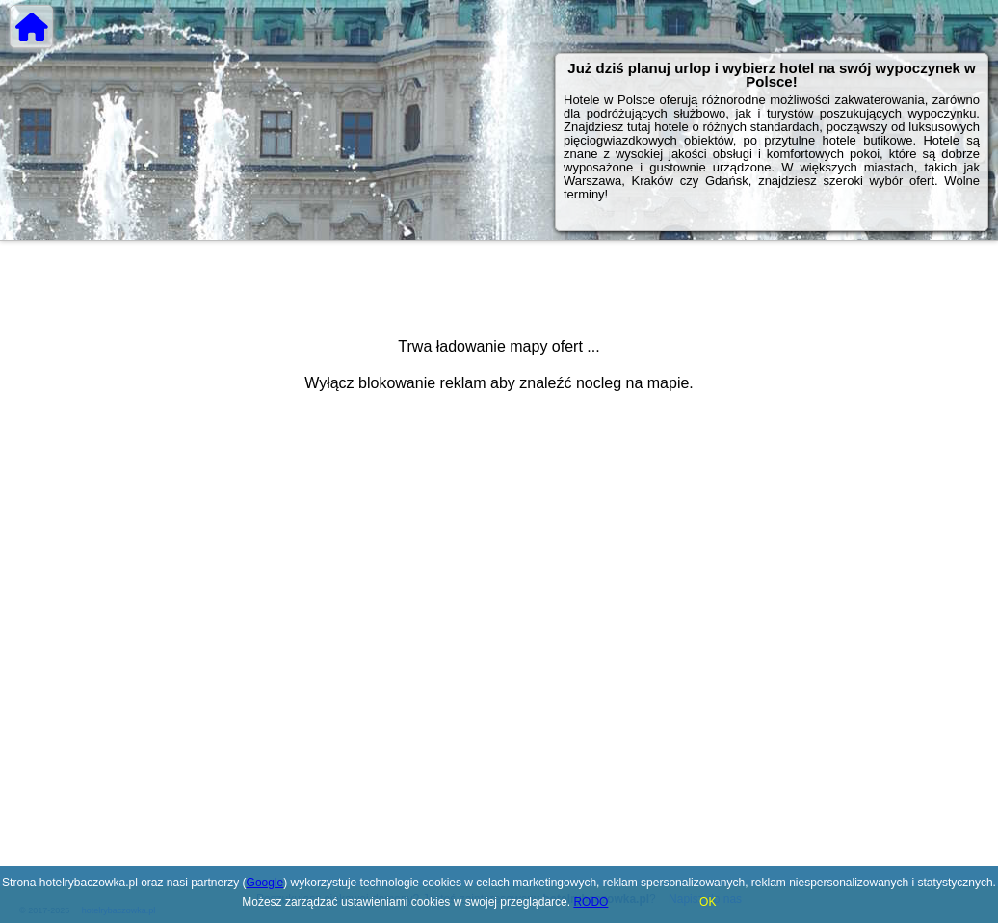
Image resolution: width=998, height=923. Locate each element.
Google (265, 882)
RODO (590, 902)
